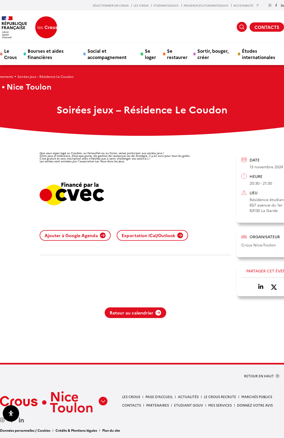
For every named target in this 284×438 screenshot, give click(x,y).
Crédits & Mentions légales (76, 430)
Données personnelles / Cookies (25, 430)
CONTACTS (266, 27)
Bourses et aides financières (46, 54)
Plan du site (111, 430)
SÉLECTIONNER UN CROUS (111, 5)
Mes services (220, 405)
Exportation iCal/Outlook (152, 235)
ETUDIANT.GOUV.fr (166, 5)
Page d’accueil (159, 396)
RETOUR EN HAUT (259, 376)
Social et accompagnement (107, 54)
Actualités (188, 396)
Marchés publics (256, 396)
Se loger (150, 54)
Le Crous (10, 54)
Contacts (131, 405)
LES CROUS (141, 5)
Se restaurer (177, 54)
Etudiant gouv (188, 405)
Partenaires (157, 405)
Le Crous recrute (220, 396)
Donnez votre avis (255, 405)
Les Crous (131, 396)
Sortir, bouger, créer (213, 54)
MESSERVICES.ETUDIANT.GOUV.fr (206, 5)
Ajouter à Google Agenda (75, 235)
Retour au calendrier (135, 313)
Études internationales (258, 54)
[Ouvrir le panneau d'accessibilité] (11, 413)
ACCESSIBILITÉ (246, 5)
